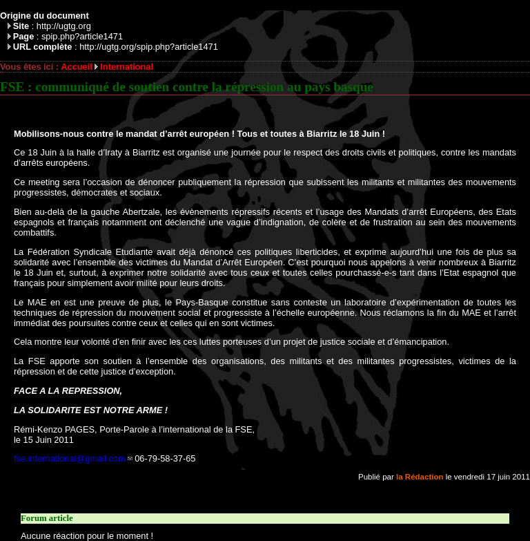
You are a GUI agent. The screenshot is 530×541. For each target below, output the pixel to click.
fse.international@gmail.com (70, 458)
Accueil (76, 66)
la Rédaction (419, 477)
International (126, 66)
